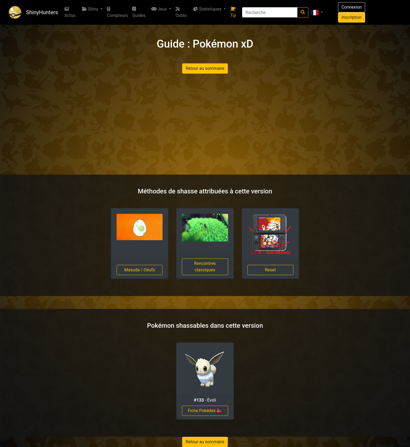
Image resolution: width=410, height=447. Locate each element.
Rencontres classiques (205, 266)
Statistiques (208, 9)
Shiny (90, 9)
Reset (270, 269)
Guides (138, 12)
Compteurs (117, 12)
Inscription (351, 17)
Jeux (159, 9)
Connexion (351, 7)
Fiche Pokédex (205, 411)
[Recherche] (269, 12)
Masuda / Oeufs (139, 269)
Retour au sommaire (205, 68)
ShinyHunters (42, 12)
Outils (180, 12)
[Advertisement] (205, 124)
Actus (69, 12)
